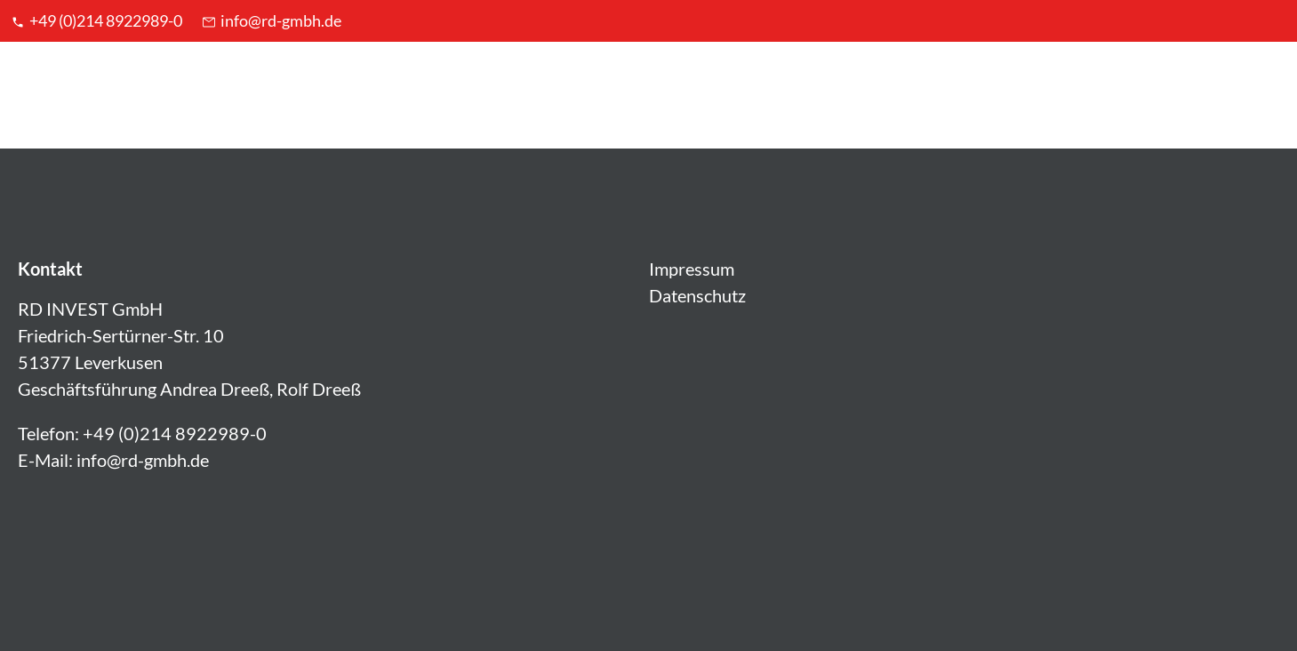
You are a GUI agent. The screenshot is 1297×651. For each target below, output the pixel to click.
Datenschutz (697, 295)
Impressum (691, 268)
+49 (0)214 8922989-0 (95, 20)
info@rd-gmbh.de (270, 20)
